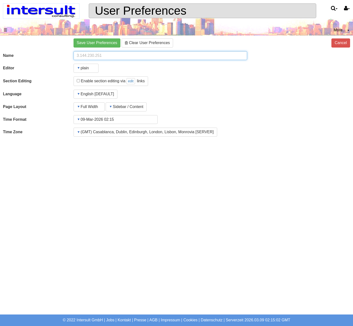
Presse (140, 320)
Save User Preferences (97, 43)
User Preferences (140, 10)
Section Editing (17, 81)
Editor (8, 68)
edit (131, 81)
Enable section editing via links (111, 81)
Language (12, 94)
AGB (153, 320)
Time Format (14, 119)
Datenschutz (212, 320)
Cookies (190, 320)
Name (8, 55)
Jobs (110, 320)
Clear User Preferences (147, 43)
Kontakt (124, 320)
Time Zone (13, 132)
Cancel (341, 43)
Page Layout (14, 107)
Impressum (170, 320)
